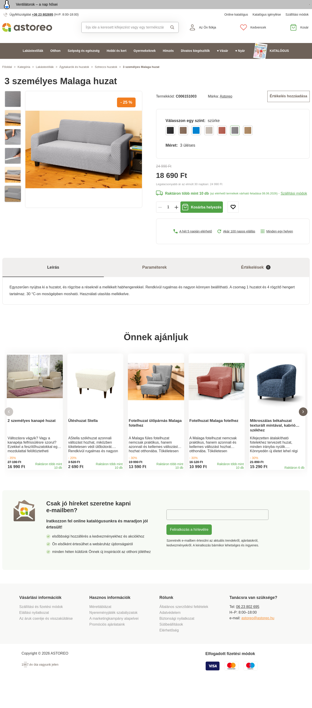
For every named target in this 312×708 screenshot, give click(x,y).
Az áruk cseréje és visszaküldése (46, 640)
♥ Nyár (240, 61)
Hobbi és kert (116, 61)
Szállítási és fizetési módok (41, 628)
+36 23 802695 (42, 25)
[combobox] (123, 38)
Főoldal (7, 77)
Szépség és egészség (84, 61)
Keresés (172, 38)
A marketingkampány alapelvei (114, 640)
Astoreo (226, 106)
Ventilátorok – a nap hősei (37, 10)
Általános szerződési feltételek (183, 628)
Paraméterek (154, 277)
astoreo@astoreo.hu (257, 639)
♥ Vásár (222, 61)
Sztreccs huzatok (106, 77)
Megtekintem (284, 10)
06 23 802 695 (247, 628)
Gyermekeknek (145, 61)
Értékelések (256, 277)
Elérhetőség (169, 652)
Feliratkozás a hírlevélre (189, 551)
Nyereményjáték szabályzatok (113, 634)
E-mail (175, 536)
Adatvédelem (169, 634)
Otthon (55, 61)
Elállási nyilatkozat (34, 634)
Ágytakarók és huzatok (74, 77)
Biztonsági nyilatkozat (176, 640)
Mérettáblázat (100, 628)
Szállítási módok (297, 25)
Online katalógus (236, 25)
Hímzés (168, 61)
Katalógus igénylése (267, 25)
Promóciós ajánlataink (107, 646)
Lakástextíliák (33, 61)
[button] (9, 427)
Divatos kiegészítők (195, 61)
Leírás (53, 277)
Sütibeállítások (171, 646)
